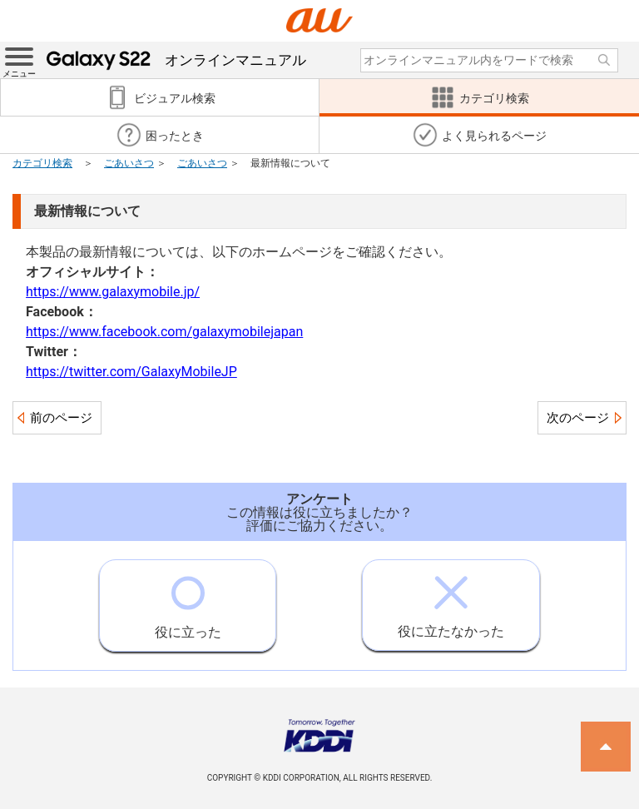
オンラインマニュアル (176, 60)
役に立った (188, 600)
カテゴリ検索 (42, 163)
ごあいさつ (129, 163)
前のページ (61, 417)
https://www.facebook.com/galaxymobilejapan (164, 332)
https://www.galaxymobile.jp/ (113, 292)
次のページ (578, 417)
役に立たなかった (451, 599)
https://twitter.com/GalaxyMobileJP (131, 372)
